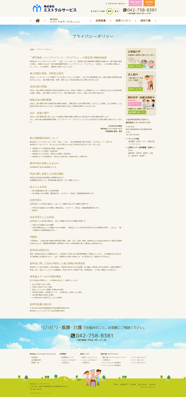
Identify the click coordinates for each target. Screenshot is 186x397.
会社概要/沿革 (36, 360)
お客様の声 (123, 384)
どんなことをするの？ (68, 360)
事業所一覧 (35, 362)
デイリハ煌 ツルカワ (139, 357)
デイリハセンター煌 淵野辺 (111, 362)
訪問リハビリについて (89, 357)
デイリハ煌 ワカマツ (139, 362)
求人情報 (133, 384)
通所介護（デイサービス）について (114, 357)
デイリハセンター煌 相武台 (111, 365)
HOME (32, 49)
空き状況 (152, 384)
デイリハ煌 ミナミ (138, 360)
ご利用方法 (65, 362)
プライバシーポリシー (147, 387)
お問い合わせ (142, 384)
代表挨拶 (34, 357)
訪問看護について (67, 357)
